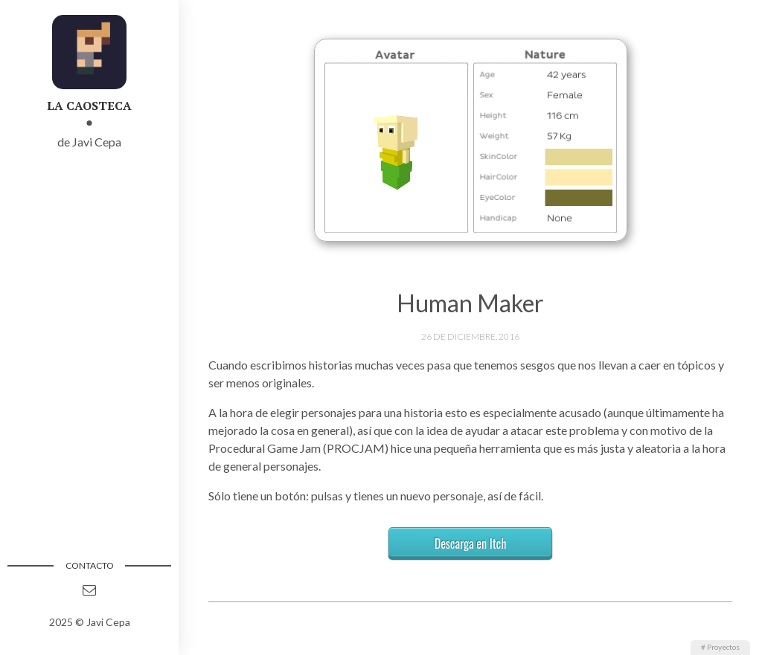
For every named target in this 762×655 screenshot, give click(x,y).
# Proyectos (720, 646)
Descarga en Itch (471, 543)
